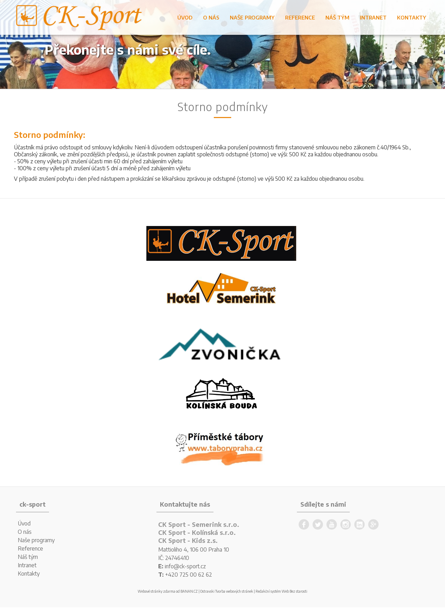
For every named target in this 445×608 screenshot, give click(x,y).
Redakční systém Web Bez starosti (281, 591)
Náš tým (337, 17)
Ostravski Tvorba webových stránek (226, 591)
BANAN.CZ (189, 591)
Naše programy (252, 17)
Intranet (373, 17)
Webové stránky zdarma (156, 591)
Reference (300, 17)
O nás (211, 17)
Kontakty (411, 17)
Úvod (185, 17)
